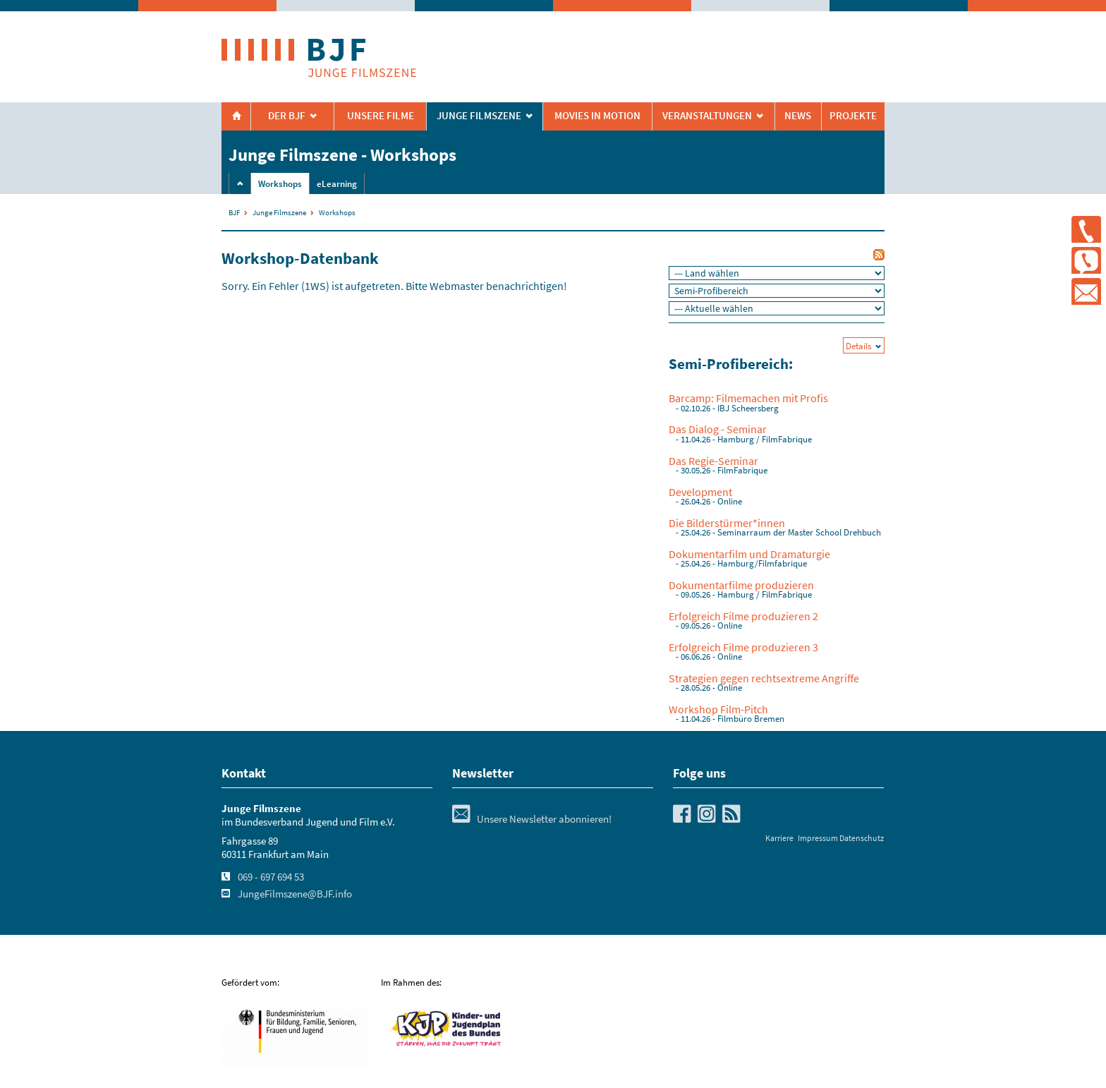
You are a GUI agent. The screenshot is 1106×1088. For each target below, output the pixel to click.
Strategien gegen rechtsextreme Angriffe (764, 678)
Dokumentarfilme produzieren (741, 585)
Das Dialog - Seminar (718, 429)
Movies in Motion (597, 115)
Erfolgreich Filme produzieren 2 (743, 616)
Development (700, 492)
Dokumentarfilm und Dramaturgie (749, 554)
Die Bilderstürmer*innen (727, 523)
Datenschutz (861, 838)
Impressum (818, 838)
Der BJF (286, 115)
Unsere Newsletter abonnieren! (532, 819)
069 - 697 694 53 (271, 877)
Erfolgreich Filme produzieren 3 (743, 647)
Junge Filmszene (279, 212)
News (797, 115)
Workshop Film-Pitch (718, 709)
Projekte (853, 115)
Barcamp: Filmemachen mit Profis (748, 398)
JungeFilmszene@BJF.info (295, 894)
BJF (234, 212)
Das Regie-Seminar (713, 461)
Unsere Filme (380, 115)
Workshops (280, 184)
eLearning (337, 184)
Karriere (779, 838)
